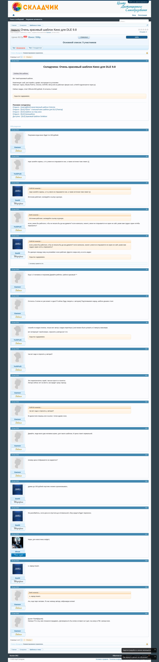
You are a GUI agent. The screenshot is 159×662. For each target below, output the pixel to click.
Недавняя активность (34, 19)
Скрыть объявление (155, 649)
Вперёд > (29, 57)
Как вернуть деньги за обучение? (135, 657)
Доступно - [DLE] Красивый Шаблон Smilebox (30, 116)
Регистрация (142, 15)
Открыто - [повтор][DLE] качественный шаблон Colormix (34, 107)
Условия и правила (102, 659)
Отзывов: (143, 32)
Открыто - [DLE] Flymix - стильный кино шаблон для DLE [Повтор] (38, 109)
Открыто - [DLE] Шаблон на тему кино (27, 112)
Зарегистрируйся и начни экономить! (137, 650)
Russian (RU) (14, 656)
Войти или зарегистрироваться (138, 1)
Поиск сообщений (17, 19)
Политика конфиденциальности (119, 659)
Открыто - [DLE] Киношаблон (24, 114)
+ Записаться (84, 37)
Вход (134, 15)
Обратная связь (118, 656)
